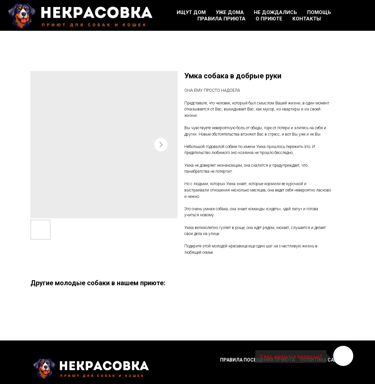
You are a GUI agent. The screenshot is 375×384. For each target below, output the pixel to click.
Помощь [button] (319, 12)
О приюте (269, 19)
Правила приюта (221, 19)
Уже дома (230, 12)
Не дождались (275, 12)
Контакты (306, 19)
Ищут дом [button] (191, 12)
